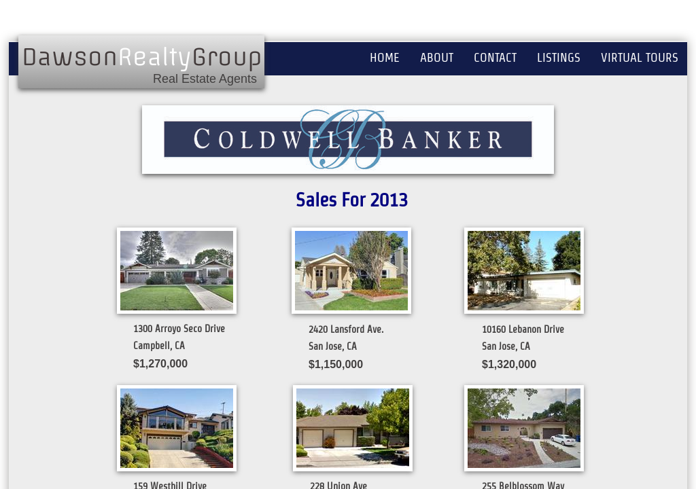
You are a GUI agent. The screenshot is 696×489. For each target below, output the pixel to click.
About (436, 57)
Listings (558, 57)
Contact (495, 57)
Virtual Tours (639, 57)
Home (385, 57)
